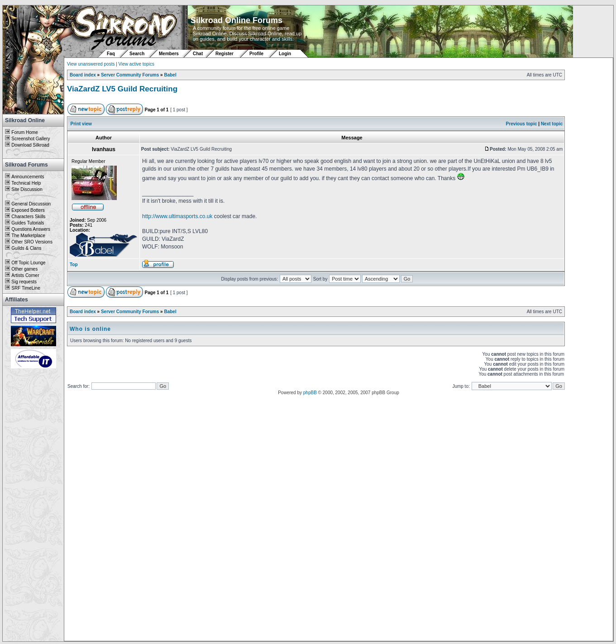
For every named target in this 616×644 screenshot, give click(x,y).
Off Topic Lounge (28, 262)
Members (169, 53)
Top (74, 264)
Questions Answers (30, 229)
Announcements (27, 176)
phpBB (310, 392)
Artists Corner (25, 275)
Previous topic (521, 123)
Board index (83, 74)
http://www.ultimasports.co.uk (177, 216)
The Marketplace (28, 235)
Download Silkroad (30, 145)
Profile (256, 53)
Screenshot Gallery (30, 138)
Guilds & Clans (26, 248)
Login (285, 53)
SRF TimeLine (25, 288)
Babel (170, 74)
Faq (111, 53)
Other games (24, 269)
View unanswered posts (91, 64)
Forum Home (24, 132)
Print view (81, 123)
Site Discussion (26, 189)
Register (224, 53)
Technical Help (26, 183)
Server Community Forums (130, 74)
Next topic (552, 123)
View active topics (136, 64)
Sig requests (24, 281)
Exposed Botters (27, 210)
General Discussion (31, 203)
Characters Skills (28, 216)
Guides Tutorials (27, 222)
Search (136, 53)
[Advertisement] (33, 505)
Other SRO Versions (32, 241)
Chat (198, 53)
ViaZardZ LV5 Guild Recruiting (122, 89)
